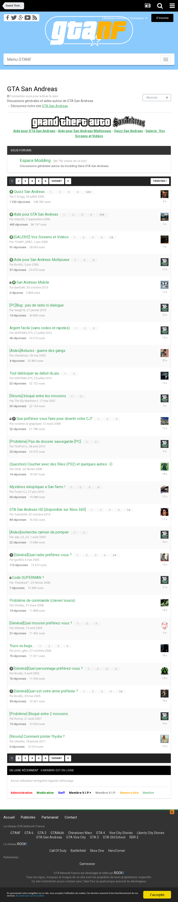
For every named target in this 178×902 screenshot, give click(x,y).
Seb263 (19, 219)
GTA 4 (100, 833)
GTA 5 (42, 833)
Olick (17, 469)
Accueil (9, 817)
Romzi (18, 718)
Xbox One (97, 850)
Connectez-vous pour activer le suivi (34, 96)
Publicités (28, 817)
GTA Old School (114, 837)
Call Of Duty (58, 850)
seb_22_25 (21, 537)
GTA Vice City (76, 837)
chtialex (19, 741)
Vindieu (19, 605)
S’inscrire (162, 18)
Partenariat (50, 817)
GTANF (15, 833)
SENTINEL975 (23, 333)
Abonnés (152, 97)
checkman (21, 355)
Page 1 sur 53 (85, 181)
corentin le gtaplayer (27, 423)
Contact (71, 817)
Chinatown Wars (80, 833)
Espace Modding (35, 160)
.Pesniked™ (21, 582)
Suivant (56, 181)
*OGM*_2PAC (23, 242)
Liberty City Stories (150, 833)
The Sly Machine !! (26, 401)
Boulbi (18, 264)
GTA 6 (29, 833)
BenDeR (19, 287)
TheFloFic (20, 446)
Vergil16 (19, 310)
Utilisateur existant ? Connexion (124, 18)
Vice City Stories (121, 833)
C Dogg (19, 196)
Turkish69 (20, 514)
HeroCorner (116, 850)
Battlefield (78, 850)
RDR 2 (134, 837)
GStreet (19, 628)
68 (88, 192)
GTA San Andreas (55, 106)
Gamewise (87, 864)
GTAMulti (57, 833)
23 (102, 214)
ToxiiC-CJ (20, 491)
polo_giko (21, 650)
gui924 (18, 559)
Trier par (160, 181)
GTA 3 (94, 837)
